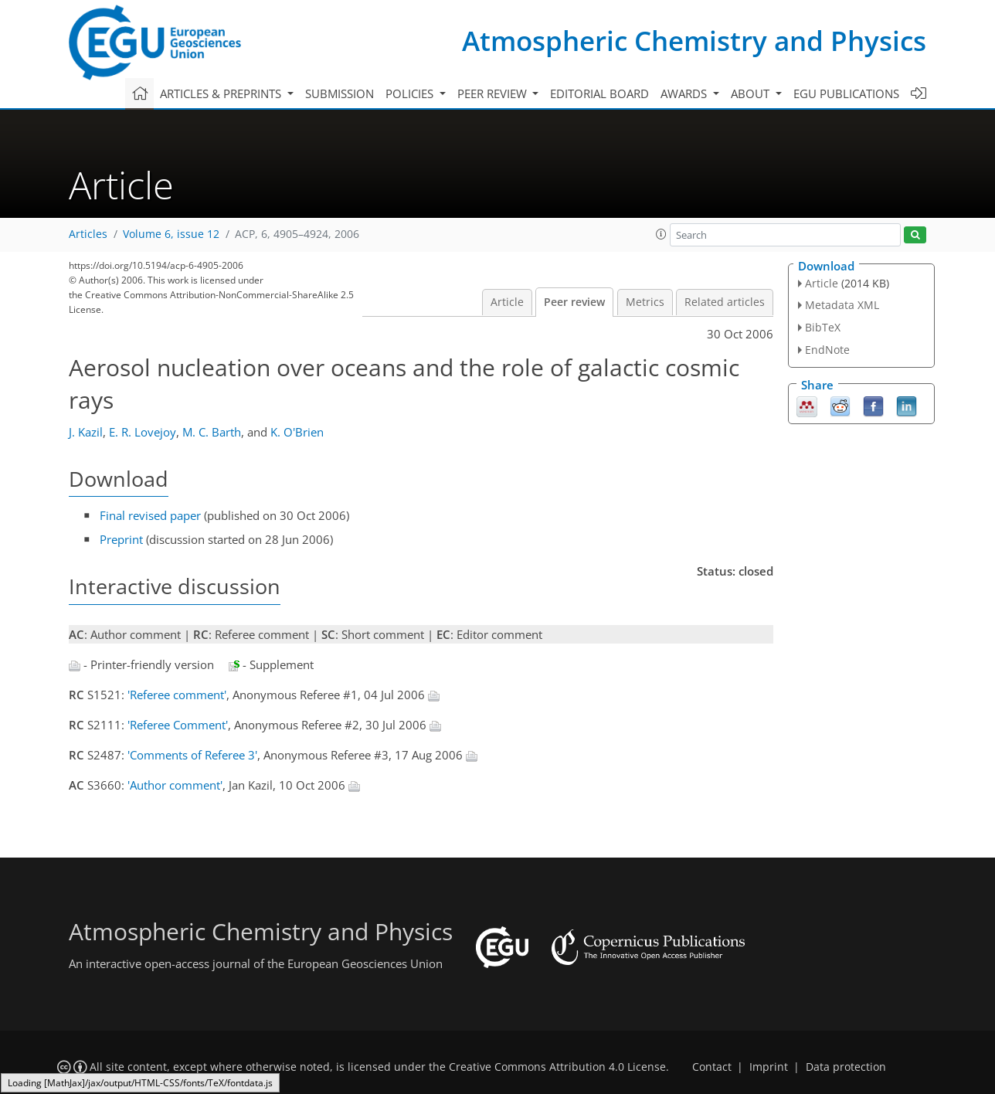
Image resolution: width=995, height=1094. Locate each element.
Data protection (846, 1067)
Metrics (645, 302)
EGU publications (846, 93)
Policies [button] (410, 93)
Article (507, 302)
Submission (339, 93)
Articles (88, 234)
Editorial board (599, 93)
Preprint (121, 539)
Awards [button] (685, 93)
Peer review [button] (493, 93)
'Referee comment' (176, 694)
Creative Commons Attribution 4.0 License (557, 1067)
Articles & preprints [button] (222, 93)
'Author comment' (174, 785)
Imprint (768, 1067)
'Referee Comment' (177, 724)
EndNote (827, 349)
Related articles (724, 302)
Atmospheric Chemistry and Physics (694, 40)
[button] (661, 234)
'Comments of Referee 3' (192, 755)
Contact (712, 1067)
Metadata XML (842, 304)
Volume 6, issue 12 (171, 234)
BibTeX (822, 327)
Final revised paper (150, 515)
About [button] (752, 93)
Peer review (574, 302)
